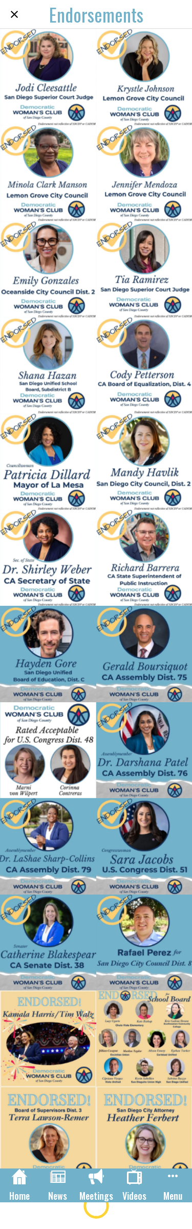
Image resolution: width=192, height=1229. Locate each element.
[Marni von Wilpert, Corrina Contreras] (48, 750)
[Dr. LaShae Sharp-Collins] (48, 846)
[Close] (14, 14)
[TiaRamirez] (144, 269)
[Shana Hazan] (48, 366)
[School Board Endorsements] (144, 1038)
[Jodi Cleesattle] (48, 77)
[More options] (173, 1185)
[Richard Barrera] (144, 558)
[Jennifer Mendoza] (144, 173)
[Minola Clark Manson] (48, 173)
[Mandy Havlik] (144, 461)
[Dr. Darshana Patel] (144, 750)
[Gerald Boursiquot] (144, 654)
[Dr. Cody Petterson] (144, 366)
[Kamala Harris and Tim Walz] (48, 1038)
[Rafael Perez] (144, 943)
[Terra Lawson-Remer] (48, 1135)
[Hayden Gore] (48, 654)
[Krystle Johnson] (144, 77)
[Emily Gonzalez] (48, 269)
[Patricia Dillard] (48, 461)
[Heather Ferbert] (144, 1135)
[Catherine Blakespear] (48, 943)
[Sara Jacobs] (144, 846)
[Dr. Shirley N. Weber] (48, 558)
